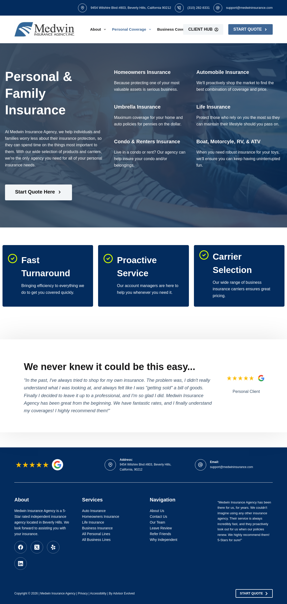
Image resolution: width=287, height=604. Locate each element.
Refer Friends (160, 534)
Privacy (83, 593)
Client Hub (203, 29)
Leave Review (161, 528)
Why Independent (163, 540)
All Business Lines (96, 540)
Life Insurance (93, 522)
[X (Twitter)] (37, 547)
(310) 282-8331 (198, 8)
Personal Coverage (132, 29)
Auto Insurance (94, 511)
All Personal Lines (96, 534)
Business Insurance (97, 528)
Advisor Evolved (124, 593)
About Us (157, 511)
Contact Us (158, 517)
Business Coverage (178, 29)
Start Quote (250, 29)
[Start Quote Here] (38, 192)
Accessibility (98, 593)
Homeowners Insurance (100, 517)
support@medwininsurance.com (249, 8)
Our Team (157, 522)
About (99, 29)
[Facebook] (20, 547)
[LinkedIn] (20, 563)
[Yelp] (53, 547)
